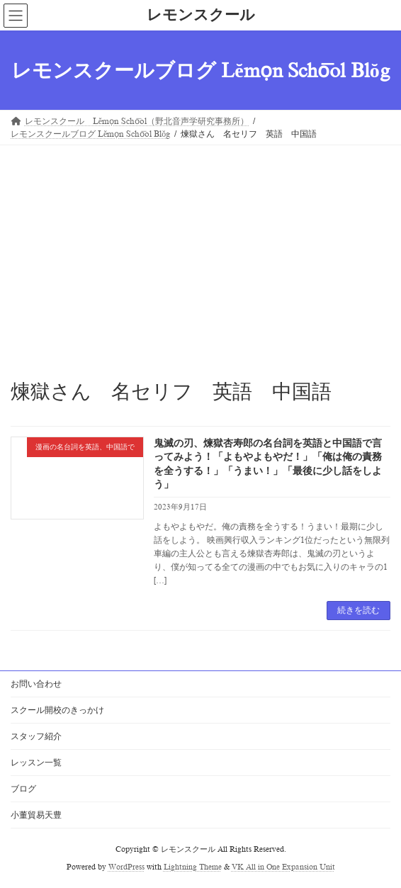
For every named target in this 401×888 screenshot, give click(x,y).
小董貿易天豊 (36, 815)
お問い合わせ (36, 684)
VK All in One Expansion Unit (283, 867)
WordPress (126, 867)
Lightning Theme (193, 867)
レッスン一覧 (36, 763)
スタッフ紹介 (36, 736)
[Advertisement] (200, 251)
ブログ (23, 789)
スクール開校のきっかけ (57, 710)
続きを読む (358, 610)
